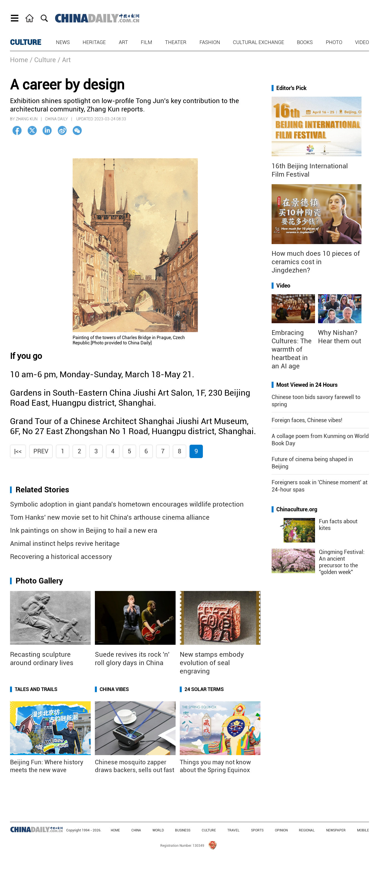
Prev (40, 451)
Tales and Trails (36, 689)
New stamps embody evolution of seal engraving (212, 663)
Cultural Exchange (258, 42)
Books (305, 42)
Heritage (94, 42)
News (63, 42)
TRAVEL (233, 830)
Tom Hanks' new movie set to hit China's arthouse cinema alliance (110, 517)
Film (146, 42)
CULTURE (25, 42)
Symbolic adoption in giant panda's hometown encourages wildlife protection (127, 504)
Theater (175, 42)
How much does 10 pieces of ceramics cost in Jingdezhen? (316, 262)
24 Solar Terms (204, 689)
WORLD (158, 830)
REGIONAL (307, 830)
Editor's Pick (291, 88)
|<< (18, 451)
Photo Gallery (39, 580)
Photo (334, 42)
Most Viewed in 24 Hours (307, 384)
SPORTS (257, 830)
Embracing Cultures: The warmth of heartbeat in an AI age (292, 349)
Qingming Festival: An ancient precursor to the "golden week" (342, 562)
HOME (115, 830)
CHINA (136, 830)
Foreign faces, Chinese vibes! (307, 420)
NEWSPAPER (336, 830)
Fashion (210, 42)
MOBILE (363, 830)
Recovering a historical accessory (61, 557)
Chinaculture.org (296, 509)
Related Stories (42, 489)
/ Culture (43, 60)
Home (19, 60)
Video (362, 42)
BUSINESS (182, 830)
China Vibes (114, 689)
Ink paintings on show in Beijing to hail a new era (83, 530)
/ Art (64, 60)
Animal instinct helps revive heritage (65, 544)
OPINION (281, 830)
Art (123, 42)
